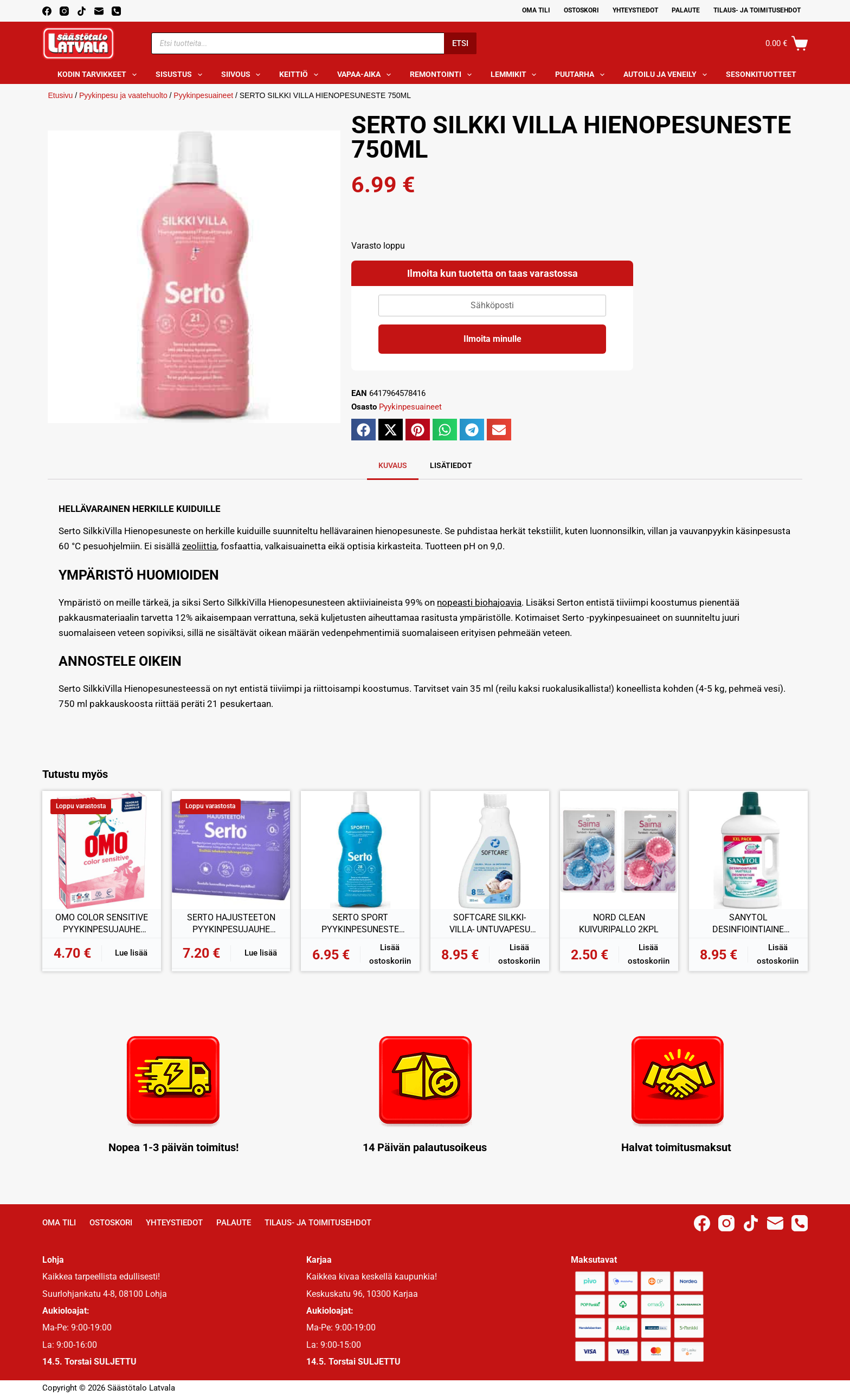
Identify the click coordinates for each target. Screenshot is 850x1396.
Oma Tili (536, 10)
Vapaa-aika (366, 74)
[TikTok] (81, 11)
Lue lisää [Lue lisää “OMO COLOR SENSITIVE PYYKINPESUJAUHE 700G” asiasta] (131, 953)
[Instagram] (64, 11)
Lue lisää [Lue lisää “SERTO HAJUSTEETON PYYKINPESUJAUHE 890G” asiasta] (260, 953)
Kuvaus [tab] (392, 465)
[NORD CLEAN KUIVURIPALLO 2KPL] (619, 850)
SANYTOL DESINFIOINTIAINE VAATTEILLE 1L (748, 923)
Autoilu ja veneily (667, 74)
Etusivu (60, 95)
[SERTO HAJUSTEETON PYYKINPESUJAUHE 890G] (231, 850)
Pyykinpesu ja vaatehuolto (123, 95)
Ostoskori (581, 10)
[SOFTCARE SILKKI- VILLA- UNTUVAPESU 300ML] (489, 850)
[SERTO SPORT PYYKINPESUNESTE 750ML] (360, 850)
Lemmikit (516, 74)
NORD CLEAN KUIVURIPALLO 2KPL (619, 923)
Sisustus (181, 74)
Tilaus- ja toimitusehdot (757, 10)
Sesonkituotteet (768, 74)
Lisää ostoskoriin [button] (390, 954)
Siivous (243, 74)
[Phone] (116, 11)
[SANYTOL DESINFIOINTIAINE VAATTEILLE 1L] (748, 850)
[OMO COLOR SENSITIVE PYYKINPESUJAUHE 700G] (101, 850)
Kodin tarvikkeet (99, 74)
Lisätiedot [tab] (451, 465)
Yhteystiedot (635, 10)
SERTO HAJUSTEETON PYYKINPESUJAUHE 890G (231, 923)
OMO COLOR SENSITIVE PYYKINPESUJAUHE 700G (101, 923)
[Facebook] (46, 11)
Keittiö (301, 74)
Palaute (686, 10)
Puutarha (582, 74)
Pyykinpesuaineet (203, 95)
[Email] (99, 11)
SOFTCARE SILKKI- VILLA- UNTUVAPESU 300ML (489, 923)
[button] (363, 429)
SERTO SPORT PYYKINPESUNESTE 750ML (360, 923)
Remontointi (443, 74)
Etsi (460, 43)
